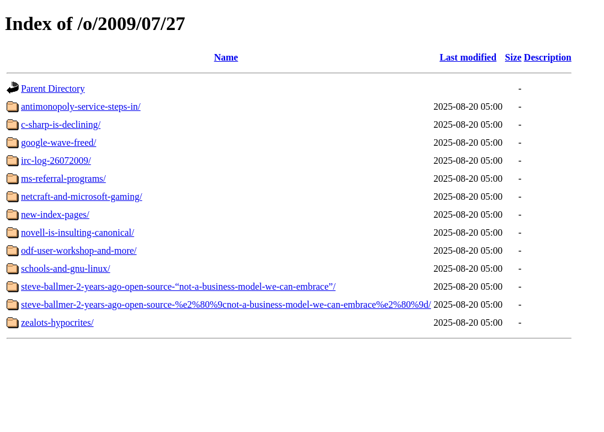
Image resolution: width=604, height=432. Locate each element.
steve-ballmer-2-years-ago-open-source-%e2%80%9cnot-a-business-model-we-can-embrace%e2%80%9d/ (226, 304)
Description (548, 57)
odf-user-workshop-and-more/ (79, 250)
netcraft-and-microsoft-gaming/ (81, 196)
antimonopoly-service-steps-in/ (80, 106)
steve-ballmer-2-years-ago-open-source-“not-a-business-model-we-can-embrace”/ (178, 286)
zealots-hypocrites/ (57, 322)
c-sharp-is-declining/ (60, 124)
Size (513, 57)
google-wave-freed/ (58, 142)
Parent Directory (53, 88)
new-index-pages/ (55, 214)
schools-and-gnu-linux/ (65, 268)
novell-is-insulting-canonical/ (77, 232)
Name (226, 57)
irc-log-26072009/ (56, 160)
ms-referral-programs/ (63, 178)
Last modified (468, 57)
